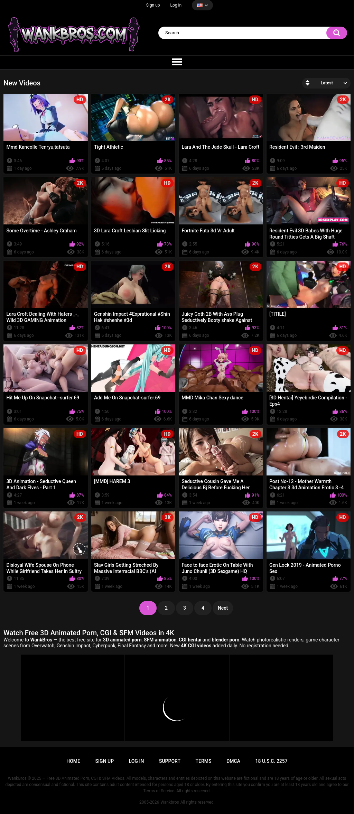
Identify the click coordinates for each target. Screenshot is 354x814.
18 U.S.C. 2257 (271, 761)
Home (73, 761)
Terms (204, 761)
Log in (176, 5)
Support (169, 761)
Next (223, 608)
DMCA (233, 761)
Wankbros (169, 802)
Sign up (153, 5)
